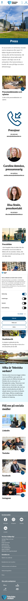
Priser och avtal (6, 542)
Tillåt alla (14, 318)
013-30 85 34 (14, 173)
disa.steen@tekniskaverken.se (14, 214)
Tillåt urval (14, 322)
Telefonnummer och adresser (9, 566)
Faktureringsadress (6, 570)
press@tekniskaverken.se (14, 136)
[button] (2, 2)
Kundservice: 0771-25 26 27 (8, 562)
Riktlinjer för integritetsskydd (9, 551)
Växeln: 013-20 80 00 (7, 557)
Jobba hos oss (5, 544)
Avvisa (14, 327)
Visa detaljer (20, 314)
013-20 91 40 (14, 134)
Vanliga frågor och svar (7, 539)
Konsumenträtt (5, 546)
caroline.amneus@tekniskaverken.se (14, 175)
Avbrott (4, 541)
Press (3, 575)
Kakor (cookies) (6, 549)
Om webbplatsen (6, 547)
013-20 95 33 (14, 212)
